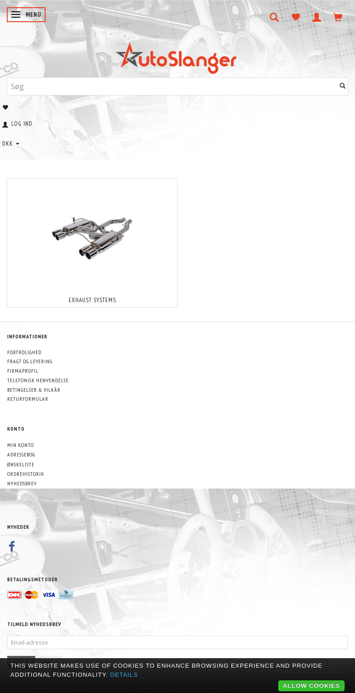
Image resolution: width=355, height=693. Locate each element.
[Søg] (343, 86)
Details (124, 674)
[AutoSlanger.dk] (178, 55)
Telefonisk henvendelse (38, 380)
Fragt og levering (29, 361)
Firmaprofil (22, 370)
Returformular (27, 398)
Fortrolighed (24, 352)
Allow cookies (311, 685)
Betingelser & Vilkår (34, 389)
